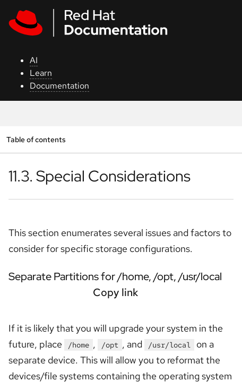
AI (34, 60)
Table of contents (36, 139)
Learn (41, 73)
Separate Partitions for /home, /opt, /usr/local (115, 276)
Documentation (59, 85)
